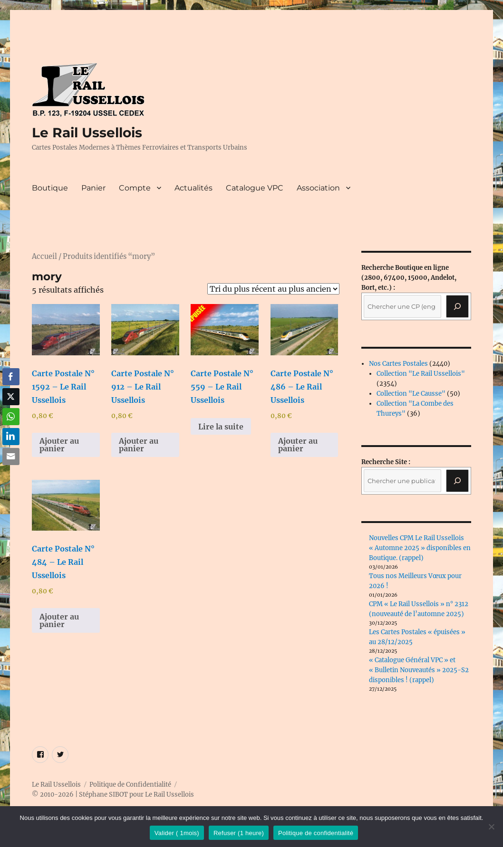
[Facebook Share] (10, 376)
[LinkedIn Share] (10, 436)
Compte (135, 187)
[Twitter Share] (10, 396)
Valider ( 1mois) (177, 833)
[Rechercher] (457, 480)
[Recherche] (457, 306)
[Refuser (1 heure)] (491, 826)
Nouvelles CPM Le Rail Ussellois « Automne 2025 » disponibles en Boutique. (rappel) (420, 548)
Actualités (193, 187)
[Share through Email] (10, 456)
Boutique (50, 187)
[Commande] (273, 289)
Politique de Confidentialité (130, 784)
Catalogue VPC (254, 187)
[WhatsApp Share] (10, 416)
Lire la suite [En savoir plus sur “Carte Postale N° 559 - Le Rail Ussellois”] (220, 426)
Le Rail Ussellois (87, 132)
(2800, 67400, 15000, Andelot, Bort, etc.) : (408, 278)
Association (318, 187)
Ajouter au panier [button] (59, 444)
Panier (93, 187)
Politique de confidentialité (315, 833)
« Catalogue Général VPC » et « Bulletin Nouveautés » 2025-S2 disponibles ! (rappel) (419, 670)
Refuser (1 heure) (238, 833)
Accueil (44, 256)
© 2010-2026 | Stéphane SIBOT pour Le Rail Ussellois (113, 794)
